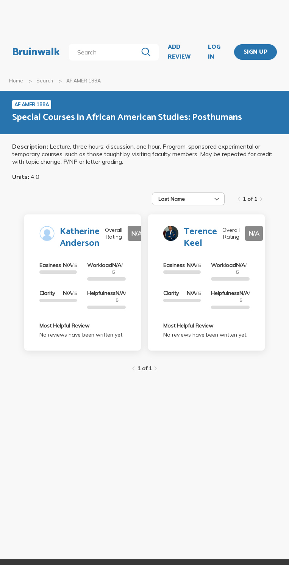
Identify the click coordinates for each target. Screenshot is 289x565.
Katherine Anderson (80, 237)
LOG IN (214, 52)
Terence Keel (200, 237)
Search (44, 81)
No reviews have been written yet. (81, 334)
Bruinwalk (36, 52)
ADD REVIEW (179, 52)
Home (16, 81)
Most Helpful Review (64, 325)
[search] (105, 52)
